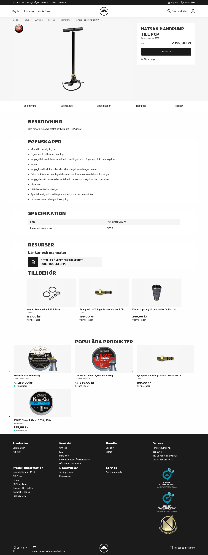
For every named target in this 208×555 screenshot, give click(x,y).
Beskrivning (30, 105)
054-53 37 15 (20, 549)
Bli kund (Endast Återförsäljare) (74, 459)
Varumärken (187, 2)
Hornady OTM (19, 496)
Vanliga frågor (33, 2)
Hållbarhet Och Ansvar (70, 463)
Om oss (63, 448)
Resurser (141, 105)
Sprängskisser (66, 472)
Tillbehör (51, 20)
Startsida (17, 20)
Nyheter (44, 2)
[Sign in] (193, 11)
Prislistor (62, 2)
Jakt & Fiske (44, 11)
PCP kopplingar (20, 484)
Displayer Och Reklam (23, 488)
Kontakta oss (18, 2)
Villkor (109, 452)
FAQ (61, 452)
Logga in (166, 51)
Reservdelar (65, 476)
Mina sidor (64, 455)
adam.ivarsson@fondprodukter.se (48, 549)
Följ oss (172, 2)
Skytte (15, 11)
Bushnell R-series (21, 492)
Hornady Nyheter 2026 (24, 472)
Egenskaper (66, 105)
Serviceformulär (114, 472)
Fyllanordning (66, 20)
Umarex (17, 480)
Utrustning (28, 11)
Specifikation (104, 105)
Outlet (53, 2)
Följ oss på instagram (182, 548)
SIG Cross (17, 476)
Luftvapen (39, 20)
